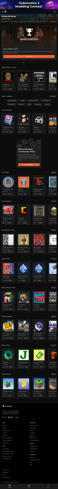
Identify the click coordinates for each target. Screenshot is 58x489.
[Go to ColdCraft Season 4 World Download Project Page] (24, 272)
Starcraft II (4, 435)
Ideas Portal (32, 428)
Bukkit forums (33, 437)
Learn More (29, 56)
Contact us (32, 451)
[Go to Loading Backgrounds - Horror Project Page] (39, 80)
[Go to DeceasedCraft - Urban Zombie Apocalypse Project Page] (24, 329)
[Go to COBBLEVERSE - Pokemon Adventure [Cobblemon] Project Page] (39, 329)
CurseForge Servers (34, 440)
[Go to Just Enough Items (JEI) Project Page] (24, 358)
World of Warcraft (6, 430)
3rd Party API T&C (6, 458)
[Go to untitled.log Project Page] (8, 80)
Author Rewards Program (8, 453)
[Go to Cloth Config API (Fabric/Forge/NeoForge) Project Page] (39, 358)
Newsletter (32, 433)
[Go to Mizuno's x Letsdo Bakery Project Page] (24, 243)
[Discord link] (12, 417)
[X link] (14, 417)
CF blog (31, 430)
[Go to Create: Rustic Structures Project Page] (8, 185)
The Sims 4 (4, 433)
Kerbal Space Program (7, 437)
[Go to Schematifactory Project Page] (39, 214)
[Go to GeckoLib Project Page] (8, 358)
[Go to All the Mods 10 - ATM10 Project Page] (8, 329)
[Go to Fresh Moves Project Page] (24, 301)
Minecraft (4, 428)
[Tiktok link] (6, 417)
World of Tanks (5, 442)
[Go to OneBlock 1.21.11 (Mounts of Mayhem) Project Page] (39, 387)
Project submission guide (8, 451)
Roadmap (32, 435)
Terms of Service (5, 470)
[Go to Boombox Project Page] (39, 123)
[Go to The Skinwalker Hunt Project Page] (24, 80)
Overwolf (32, 457)
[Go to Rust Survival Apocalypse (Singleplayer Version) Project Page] (8, 214)
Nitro (31, 464)
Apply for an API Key (7, 456)
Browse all (53, 96)
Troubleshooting (33, 448)
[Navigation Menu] (2, 11)
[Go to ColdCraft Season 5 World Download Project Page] (39, 272)
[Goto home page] (5, 12)
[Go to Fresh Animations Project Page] (8, 301)
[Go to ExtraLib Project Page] (24, 185)
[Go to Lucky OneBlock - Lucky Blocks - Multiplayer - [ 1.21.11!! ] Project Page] (24, 387)
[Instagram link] (3, 417)
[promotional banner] (29, 4)
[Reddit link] (17, 417)
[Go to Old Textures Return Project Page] (8, 243)
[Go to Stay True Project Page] (39, 301)
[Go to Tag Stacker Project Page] (24, 123)
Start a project (5, 448)
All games (4, 425)
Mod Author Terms (6, 477)
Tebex (31, 462)
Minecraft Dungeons (7, 440)
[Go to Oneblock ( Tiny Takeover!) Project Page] (8, 387)
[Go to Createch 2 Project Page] (24, 214)
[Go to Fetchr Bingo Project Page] (8, 272)
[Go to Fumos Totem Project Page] (39, 243)
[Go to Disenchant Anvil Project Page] (39, 185)
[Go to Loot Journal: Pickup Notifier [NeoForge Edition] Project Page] (8, 123)
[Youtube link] (9, 417)
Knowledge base (33, 446)
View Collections (29, 164)
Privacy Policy (5, 472)
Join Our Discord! (34, 425)
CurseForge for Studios (35, 459)
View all (54, 172)
